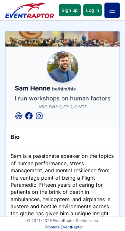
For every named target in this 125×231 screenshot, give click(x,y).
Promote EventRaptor (64, 227)
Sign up (70, 10)
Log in (92, 10)
